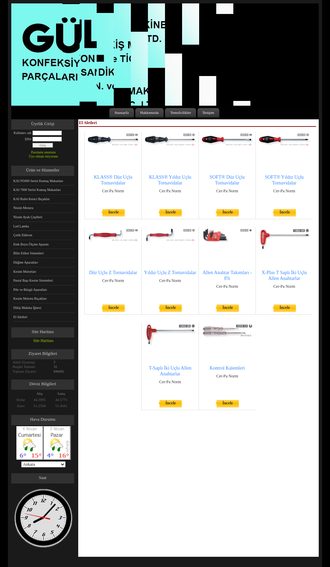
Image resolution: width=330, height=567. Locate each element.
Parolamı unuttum (43, 152)
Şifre (28, 139)
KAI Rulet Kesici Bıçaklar (31, 199)
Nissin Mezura (23, 208)
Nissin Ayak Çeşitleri (27, 217)
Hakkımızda (149, 112)
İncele (113, 212)
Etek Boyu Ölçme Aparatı (31, 244)
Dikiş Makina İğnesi (27, 308)
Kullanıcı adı (22, 133)
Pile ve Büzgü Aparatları (30, 290)
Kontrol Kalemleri (227, 368)
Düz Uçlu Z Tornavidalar (113, 272)
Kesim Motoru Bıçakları (30, 298)
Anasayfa (121, 112)
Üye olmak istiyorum (43, 156)
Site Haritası (43, 340)
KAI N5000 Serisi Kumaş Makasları (38, 181)
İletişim (208, 112)
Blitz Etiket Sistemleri (28, 253)
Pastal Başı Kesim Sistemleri (33, 280)
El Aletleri (20, 317)
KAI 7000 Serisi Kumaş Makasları (37, 190)
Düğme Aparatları (25, 262)
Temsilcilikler (180, 112)
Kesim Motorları (24, 271)
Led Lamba (21, 226)
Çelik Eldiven (22, 235)
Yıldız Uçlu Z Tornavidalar (170, 272)
